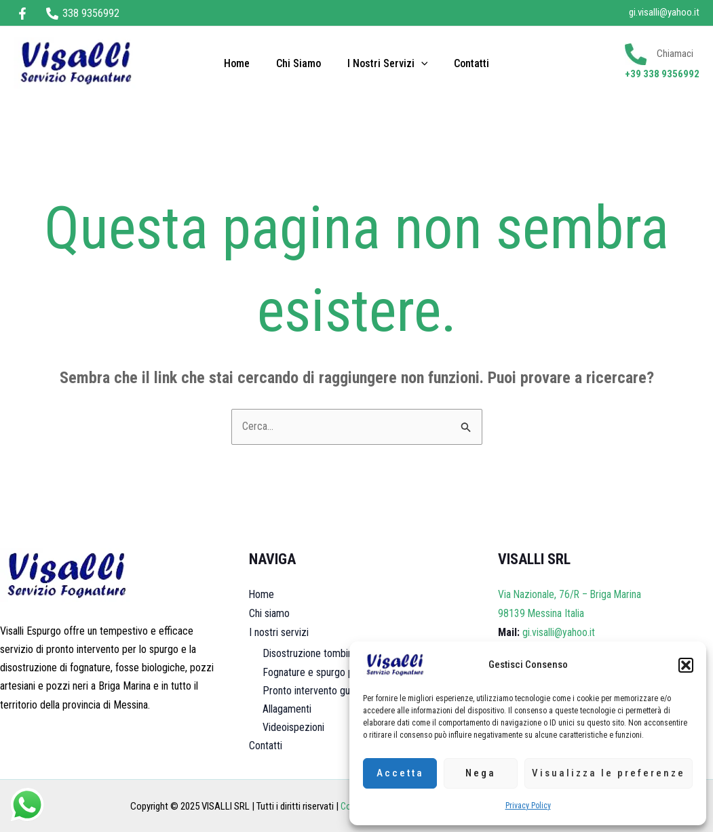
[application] (418, 64)
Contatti (464, 63)
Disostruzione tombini (309, 652)
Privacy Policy (528, 805)
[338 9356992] (82, 13)
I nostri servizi (385, 64)
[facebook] (24, 13)
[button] (686, 665)
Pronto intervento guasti (314, 689)
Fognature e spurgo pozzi (317, 671)
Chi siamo (300, 63)
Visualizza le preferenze (608, 773)
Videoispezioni (293, 726)
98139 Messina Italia (541, 613)
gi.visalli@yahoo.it (664, 12)
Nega (480, 773)
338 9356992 (671, 74)
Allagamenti (287, 708)
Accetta (400, 773)
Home (243, 63)
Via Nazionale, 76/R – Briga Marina (571, 595)
